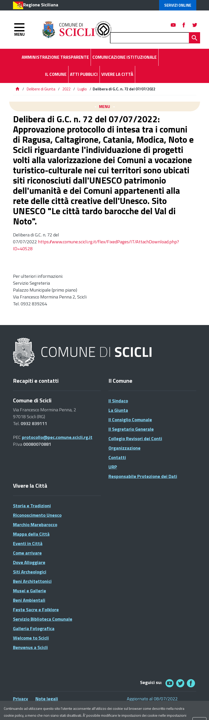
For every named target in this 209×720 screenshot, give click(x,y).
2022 (66, 89)
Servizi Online (177, 5)
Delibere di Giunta (41, 89)
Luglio (82, 89)
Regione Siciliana (40, 4)
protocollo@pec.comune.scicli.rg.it (57, 437)
